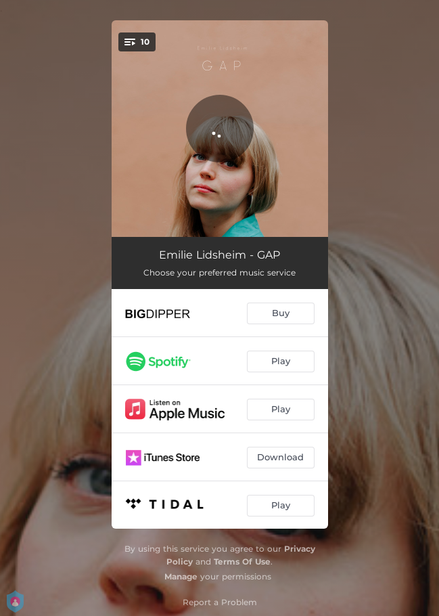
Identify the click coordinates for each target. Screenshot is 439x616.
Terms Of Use (242, 561)
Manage (181, 576)
